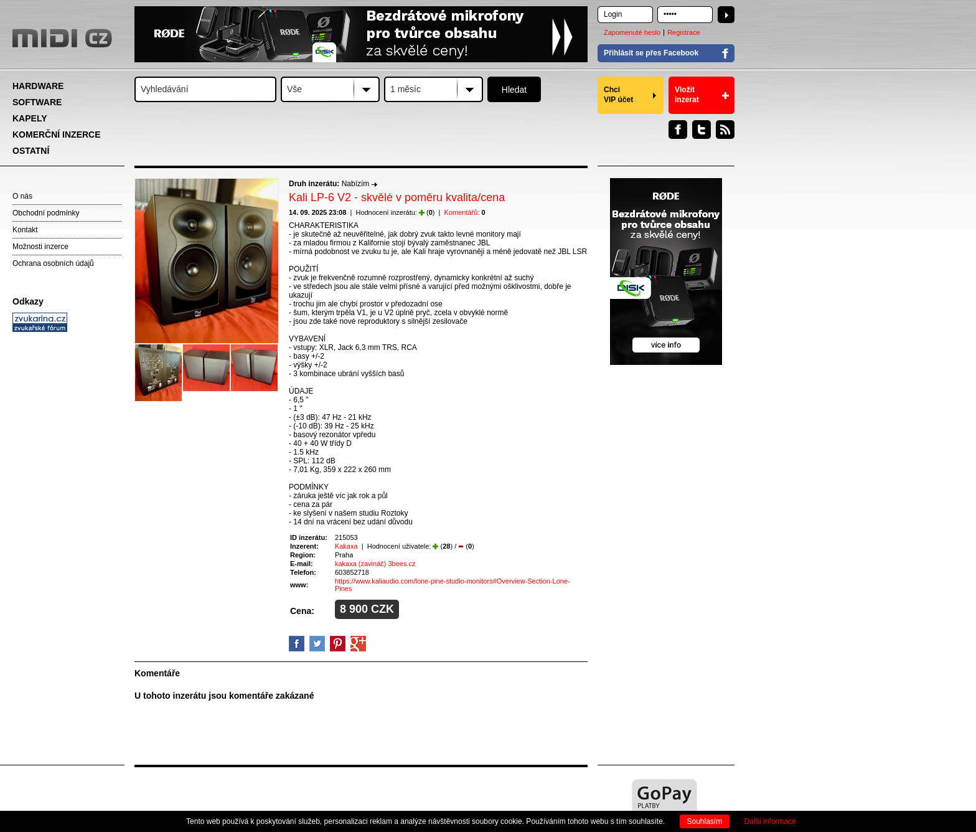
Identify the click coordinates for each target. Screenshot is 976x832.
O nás (22, 196)
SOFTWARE (37, 102)
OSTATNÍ (30, 151)
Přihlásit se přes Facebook (651, 53)
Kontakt (25, 229)
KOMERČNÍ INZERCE (56, 134)
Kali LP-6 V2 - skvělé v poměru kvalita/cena (397, 197)
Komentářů (461, 212)
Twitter (701, 129)
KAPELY (29, 118)
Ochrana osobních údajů (53, 263)
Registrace (683, 32)
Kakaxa (346, 546)
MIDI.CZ (62, 38)
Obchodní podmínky (45, 213)
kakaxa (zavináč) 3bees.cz (375, 563)
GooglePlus (358, 643)
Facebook (678, 129)
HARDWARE (37, 86)
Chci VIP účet (618, 94)
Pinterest (337, 643)
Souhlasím (705, 821)
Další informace (770, 821)
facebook (296, 643)
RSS (725, 129)
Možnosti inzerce (40, 246)
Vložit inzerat (687, 94)
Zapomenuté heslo (632, 32)
